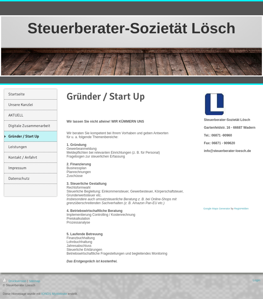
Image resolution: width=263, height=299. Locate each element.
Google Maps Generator (216, 208)
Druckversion (15, 281)
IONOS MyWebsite (54, 293)
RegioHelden (241, 208)
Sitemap (34, 281)
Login (256, 280)
